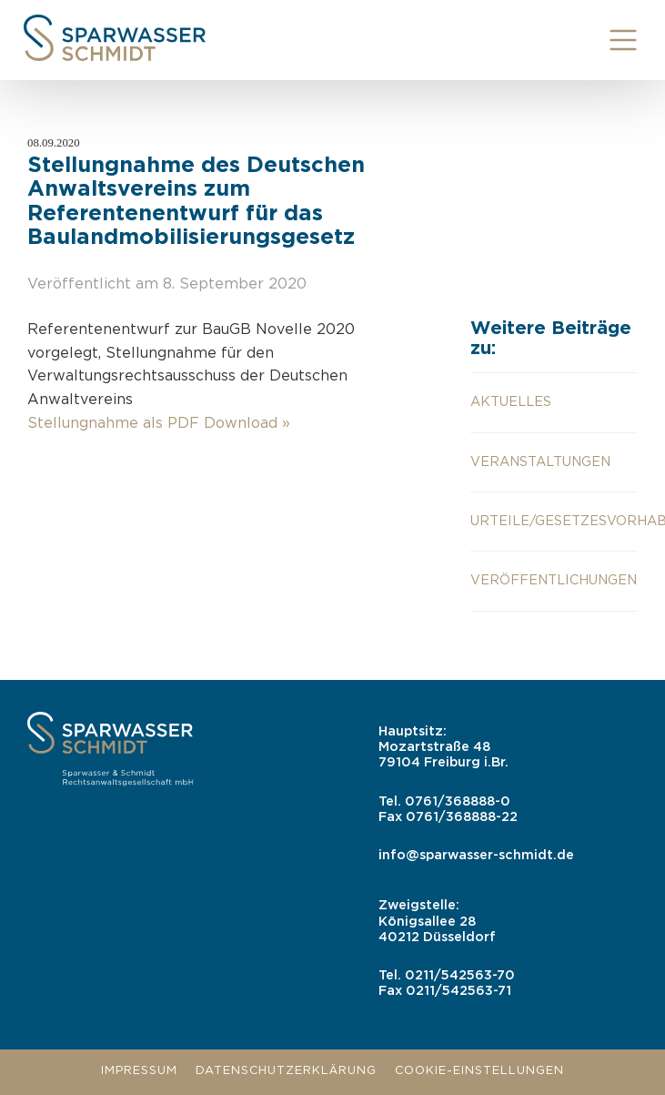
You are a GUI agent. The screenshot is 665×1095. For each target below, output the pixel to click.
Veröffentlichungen (553, 580)
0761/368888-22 (462, 817)
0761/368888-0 (457, 801)
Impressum (139, 1071)
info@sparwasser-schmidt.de (476, 855)
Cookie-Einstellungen (479, 1071)
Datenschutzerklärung (286, 1071)
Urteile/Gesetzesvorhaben (554, 521)
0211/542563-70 (460, 975)
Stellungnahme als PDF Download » (158, 424)
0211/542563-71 (458, 991)
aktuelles (510, 402)
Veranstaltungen (540, 462)
